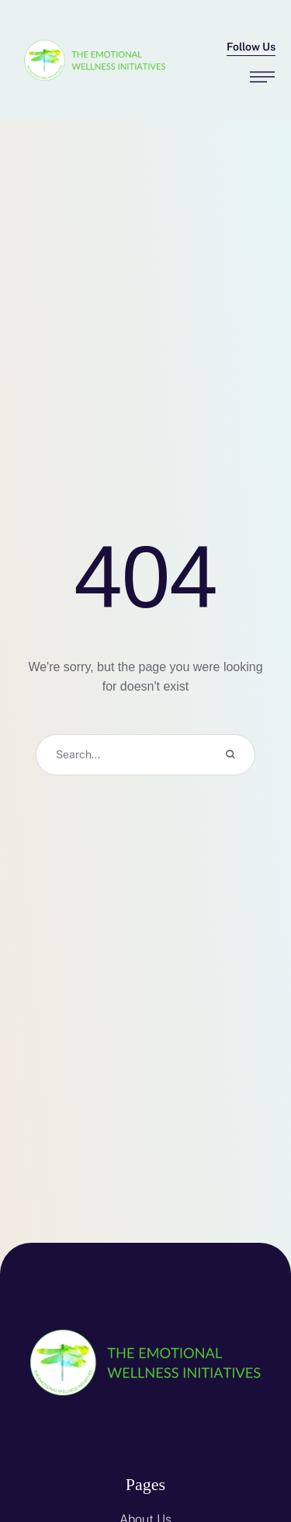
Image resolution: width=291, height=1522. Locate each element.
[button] (251, 47)
